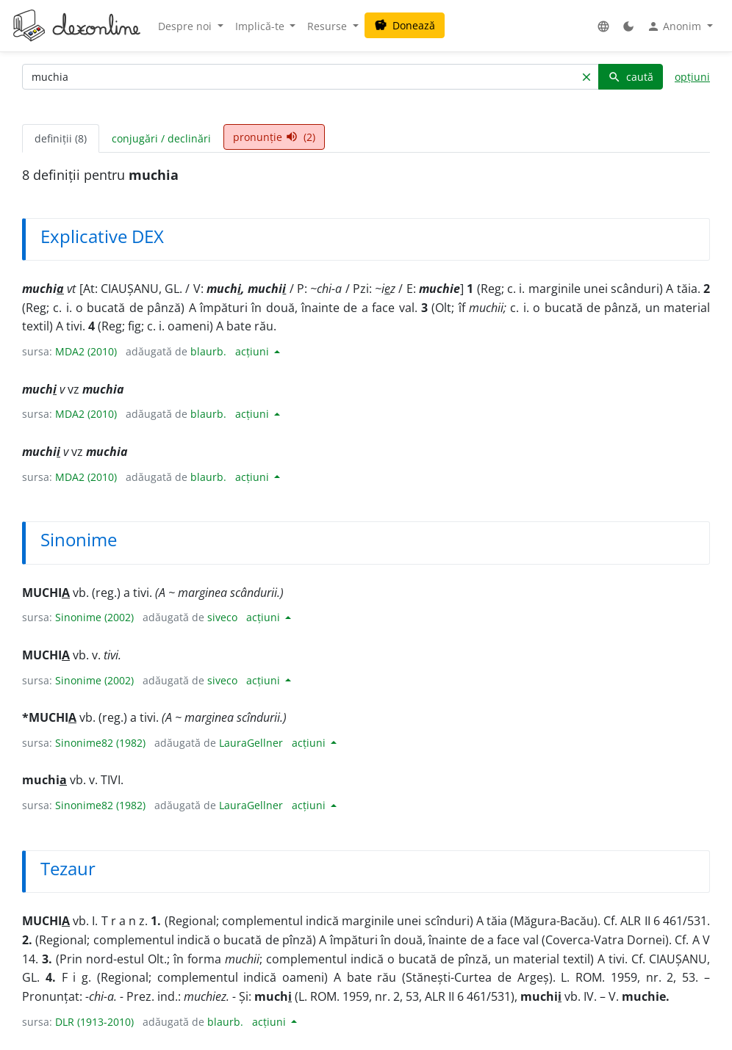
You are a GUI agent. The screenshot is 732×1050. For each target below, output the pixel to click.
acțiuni (253, 351)
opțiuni (692, 77)
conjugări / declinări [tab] (161, 138)
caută (630, 77)
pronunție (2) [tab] (274, 137)
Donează (404, 25)
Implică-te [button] (261, 26)
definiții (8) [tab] (61, 138)
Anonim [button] (675, 26)
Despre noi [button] (186, 26)
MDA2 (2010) (86, 351)
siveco (222, 617)
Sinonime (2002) (94, 617)
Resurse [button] (328, 26)
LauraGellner (251, 743)
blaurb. (208, 351)
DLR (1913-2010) (94, 1022)
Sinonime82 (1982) (100, 743)
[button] (603, 26)
